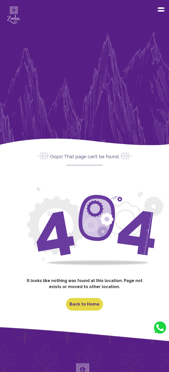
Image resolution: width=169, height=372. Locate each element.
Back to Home (84, 304)
